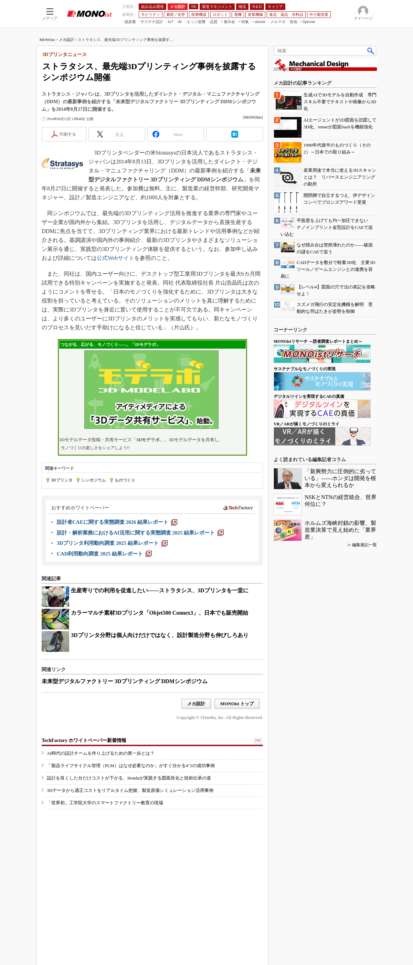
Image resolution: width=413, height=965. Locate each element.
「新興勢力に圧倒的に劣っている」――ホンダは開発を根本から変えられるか (340, 478)
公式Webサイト (115, 258)
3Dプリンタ (62, 480)
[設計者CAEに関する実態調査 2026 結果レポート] (117, 522)
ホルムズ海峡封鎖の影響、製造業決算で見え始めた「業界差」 (340, 530)
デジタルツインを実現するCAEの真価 (309, 396)
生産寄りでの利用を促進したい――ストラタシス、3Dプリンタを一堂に (159, 590)
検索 (371, 50)
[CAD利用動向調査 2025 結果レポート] (104, 553)
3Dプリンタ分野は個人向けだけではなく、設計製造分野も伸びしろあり (159, 635)
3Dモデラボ (148, 439)
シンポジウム (93, 480)
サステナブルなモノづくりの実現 (305, 369)
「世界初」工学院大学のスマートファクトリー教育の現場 (105, 802)
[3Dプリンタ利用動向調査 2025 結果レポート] (112, 543)
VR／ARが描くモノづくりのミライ (306, 424)
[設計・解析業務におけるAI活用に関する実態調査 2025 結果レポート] (140, 532)
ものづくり (125, 480)
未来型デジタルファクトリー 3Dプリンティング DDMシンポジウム (125, 681)
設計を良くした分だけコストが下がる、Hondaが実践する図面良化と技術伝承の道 (129, 778)
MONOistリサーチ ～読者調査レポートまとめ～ (318, 341)
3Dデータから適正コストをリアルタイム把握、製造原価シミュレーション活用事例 (130, 790)
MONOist (47, 40)
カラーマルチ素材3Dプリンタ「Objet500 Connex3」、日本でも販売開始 (159, 613)
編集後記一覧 (364, 544)
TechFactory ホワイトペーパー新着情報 (84, 740)
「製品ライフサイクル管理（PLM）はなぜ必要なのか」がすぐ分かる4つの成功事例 (131, 765)
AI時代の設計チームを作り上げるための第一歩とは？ (101, 753)
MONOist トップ (237, 703)
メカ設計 (66, 40)
